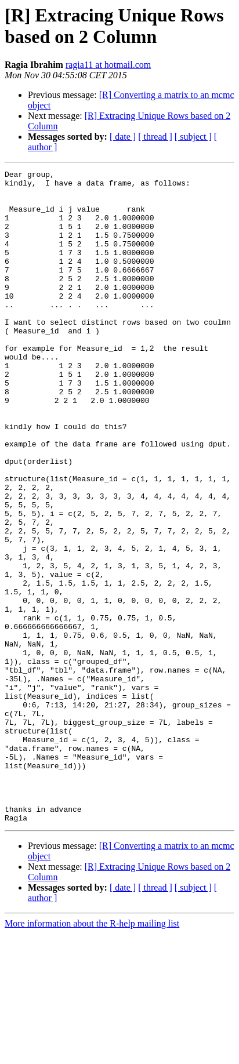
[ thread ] (155, 136)
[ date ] (123, 136)
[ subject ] (193, 136)
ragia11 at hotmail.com (108, 65)
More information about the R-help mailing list (92, 1054)
